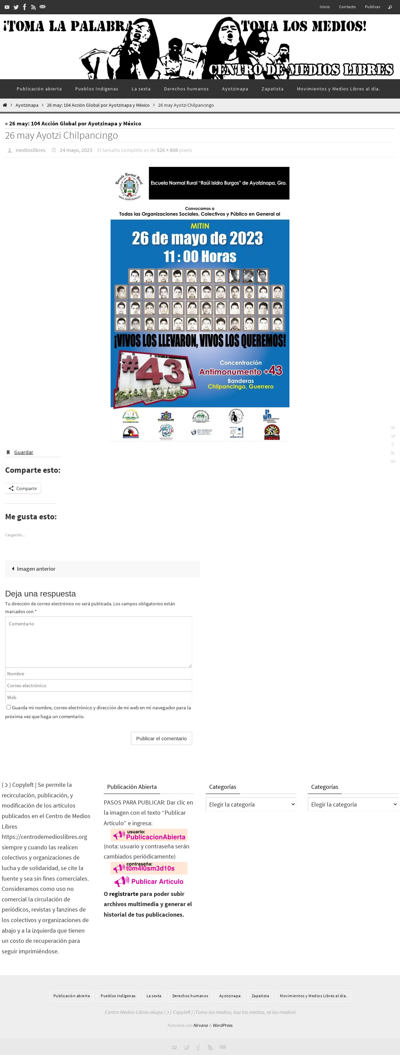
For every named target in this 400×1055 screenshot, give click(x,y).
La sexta (154, 995)
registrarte (123, 894)
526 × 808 (167, 149)
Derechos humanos (190, 995)
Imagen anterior (32, 568)
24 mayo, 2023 (76, 149)
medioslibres (31, 149)
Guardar (23, 452)
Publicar (372, 6)
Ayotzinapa (27, 105)
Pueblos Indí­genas (118, 995)
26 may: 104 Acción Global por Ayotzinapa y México (98, 105)
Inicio (325, 6)
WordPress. (223, 1025)
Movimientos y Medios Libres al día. (313, 995)
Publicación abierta (71, 995)
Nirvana (200, 1025)
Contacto (347, 6)
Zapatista (260, 995)
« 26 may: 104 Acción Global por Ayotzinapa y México (73, 123)
